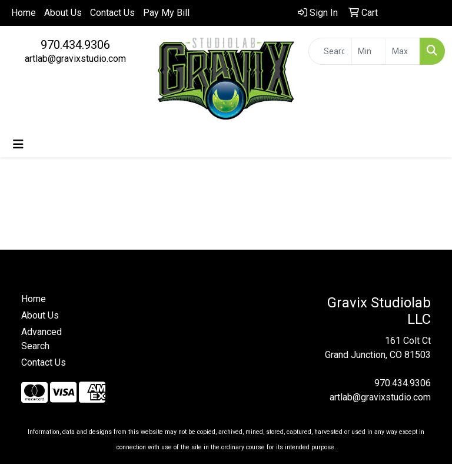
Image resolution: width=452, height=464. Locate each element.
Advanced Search (41, 339)
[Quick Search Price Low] (368, 51)
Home (23, 12)
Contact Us (112, 12)
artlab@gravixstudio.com (75, 58)
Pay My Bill (166, 12)
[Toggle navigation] (18, 144)
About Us (63, 12)
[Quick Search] (330, 51)
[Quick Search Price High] (402, 51)
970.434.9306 (75, 45)
